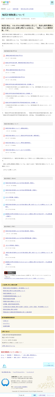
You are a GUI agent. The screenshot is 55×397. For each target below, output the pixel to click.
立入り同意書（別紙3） (11, 197)
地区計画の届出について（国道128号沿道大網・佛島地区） (21, 135)
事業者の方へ (17, 355)
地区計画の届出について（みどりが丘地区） (17, 150)
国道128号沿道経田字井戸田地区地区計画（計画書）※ (20, 102)
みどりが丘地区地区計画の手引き (14, 77)
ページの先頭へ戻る (48, 365)
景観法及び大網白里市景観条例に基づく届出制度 (17, 312)
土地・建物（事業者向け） (30, 355)
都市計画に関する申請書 (27, 8)
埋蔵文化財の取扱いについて (11, 301)
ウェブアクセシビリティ (19, 372)
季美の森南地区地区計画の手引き (14, 70)
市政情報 (9, 355)
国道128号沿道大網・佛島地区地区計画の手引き (18, 62)
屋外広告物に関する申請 (10, 309)
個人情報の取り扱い (6, 372)
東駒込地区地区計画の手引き (13, 55)
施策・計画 (17, 357)
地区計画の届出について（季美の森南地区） (17, 142)
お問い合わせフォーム (8, 346)
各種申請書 (15, 8)
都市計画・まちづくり (28, 357)
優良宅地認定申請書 (9, 298)
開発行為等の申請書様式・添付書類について (16, 288)
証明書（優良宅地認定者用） (11, 304)
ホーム (2, 355)
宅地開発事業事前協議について (12, 296)
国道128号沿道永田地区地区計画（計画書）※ (17, 93)
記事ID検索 (42, 395)
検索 (35, 395)
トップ (8, 8)
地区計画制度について (9, 293)
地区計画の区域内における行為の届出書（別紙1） (19, 183)
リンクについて (30, 372)
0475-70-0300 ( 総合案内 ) (21, 386)
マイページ (50, 395)
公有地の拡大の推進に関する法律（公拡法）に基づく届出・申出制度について (26, 306)
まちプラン (6, 323)
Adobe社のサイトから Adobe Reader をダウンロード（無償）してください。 (24, 278)
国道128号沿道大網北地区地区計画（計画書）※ (18, 84)
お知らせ (5, 320)
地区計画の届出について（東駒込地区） (16, 128)
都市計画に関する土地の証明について (14, 290)
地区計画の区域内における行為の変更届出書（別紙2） (20, 190)
